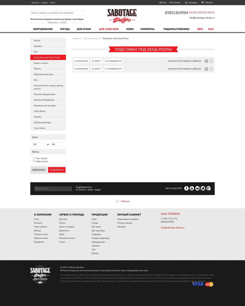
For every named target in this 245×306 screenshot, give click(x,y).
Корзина (209, 2)
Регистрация (175, 2)
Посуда (65, 29)
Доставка (63, 219)
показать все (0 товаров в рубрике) (184, 60)
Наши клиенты (40, 226)
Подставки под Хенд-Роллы (47, 57)
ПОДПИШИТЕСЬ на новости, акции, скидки (88, 188)
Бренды (95, 253)
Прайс (52, 2)
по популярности (113, 60)
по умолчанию (81, 60)
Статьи (62, 242)
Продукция (100, 214)
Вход (164, 2)
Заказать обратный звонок (202, 12)
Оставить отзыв (41, 234)
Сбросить (38, 169)
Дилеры (37, 230)
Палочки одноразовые (44, 94)
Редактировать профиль (128, 219)
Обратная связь (41, 238)
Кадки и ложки (41, 63)
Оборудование (43, 29)
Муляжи (37, 116)
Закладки (193, 2)
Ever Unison (41, 158)
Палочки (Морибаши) (44, 99)
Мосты (37, 40)
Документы (64, 230)
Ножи (130, 29)
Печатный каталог (67, 238)
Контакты (35, 2)
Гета (36, 51)
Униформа (147, 29)
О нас (36, 219)
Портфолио (39, 242)
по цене (95, 60)
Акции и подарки (66, 226)
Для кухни (84, 29)
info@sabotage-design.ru (202, 17)
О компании (43, 214)
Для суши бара (98, 230)
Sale (211, 29)
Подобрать (57, 169)
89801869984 (176, 12)
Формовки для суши (43, 74)
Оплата (45, 2)
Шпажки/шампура (42, 122)
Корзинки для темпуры (45, 105)
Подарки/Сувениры (177, 29)
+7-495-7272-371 (169, 218)
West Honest (42, 161)
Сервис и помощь (71, 214)
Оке (36, 79)
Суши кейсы (39, 128)
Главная (75, 38)
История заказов (124, 223)
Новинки (96, 245)
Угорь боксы (39, 111)
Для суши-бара (109, 29)
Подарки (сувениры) (101, 238)
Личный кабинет (129, 214)
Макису (37, 68)
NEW (200, 29)
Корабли (38, 46)
